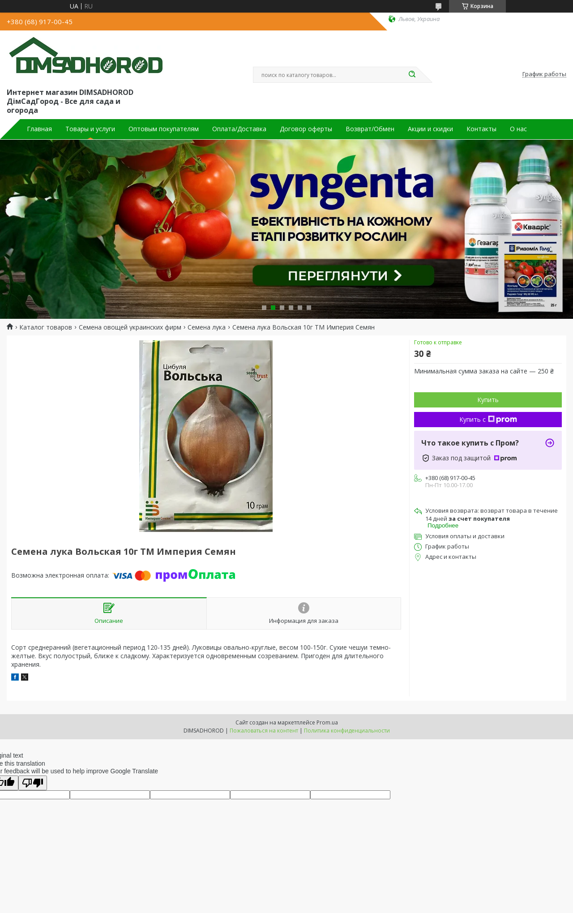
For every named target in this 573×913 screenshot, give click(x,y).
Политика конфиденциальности (347, 730)
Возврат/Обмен (370, 129)
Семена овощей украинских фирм (130, 327)
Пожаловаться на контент (264, 730)
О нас (518, 129)
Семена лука (207, 327)
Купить (488, 399)
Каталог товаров (45, 327)
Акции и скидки (430, 129)
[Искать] (412, 75)
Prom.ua (327, 722)
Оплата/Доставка (239, 129)
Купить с (488, 419)
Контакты (481, 129)
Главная (39, 129)
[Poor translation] (32, 783)
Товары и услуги (90, 129)
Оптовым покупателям (163, 129)
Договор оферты (306, 129)
